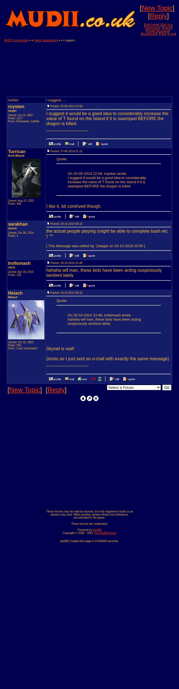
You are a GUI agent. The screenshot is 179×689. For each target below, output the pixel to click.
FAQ (162, 33)
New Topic (157, 8)
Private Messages (158, 30)
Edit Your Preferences (159, 26)
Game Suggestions (46, 40)
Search (167, 27)
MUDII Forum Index (16, 40)
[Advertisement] (148, 67)
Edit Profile (151, 24)
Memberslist (149, 33)
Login (171, 33)
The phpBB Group (105, 533)
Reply (158, 16)
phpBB (97, 529)
